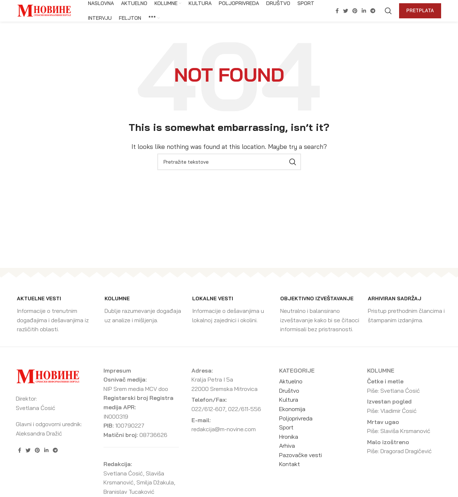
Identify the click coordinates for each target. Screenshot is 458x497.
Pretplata (420, 10)
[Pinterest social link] (355, 10)
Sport (286, 427)
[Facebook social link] (337, 10)
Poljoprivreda (296, 418)
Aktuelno (290, 381)
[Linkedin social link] (364, 10)
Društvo (289, 390)
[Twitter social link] (345, 10)
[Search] (388, 11)
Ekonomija (292, 408)
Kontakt (289, 464)
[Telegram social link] (373, 10)
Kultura (288, 399)
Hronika (288, 436)
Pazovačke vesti (300, 455)
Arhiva (287, 445)
